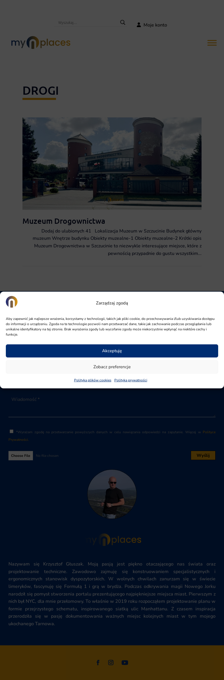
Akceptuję (112, 351)
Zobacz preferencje (112, 367)
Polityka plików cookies (92, 380)
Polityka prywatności (130, 380)
